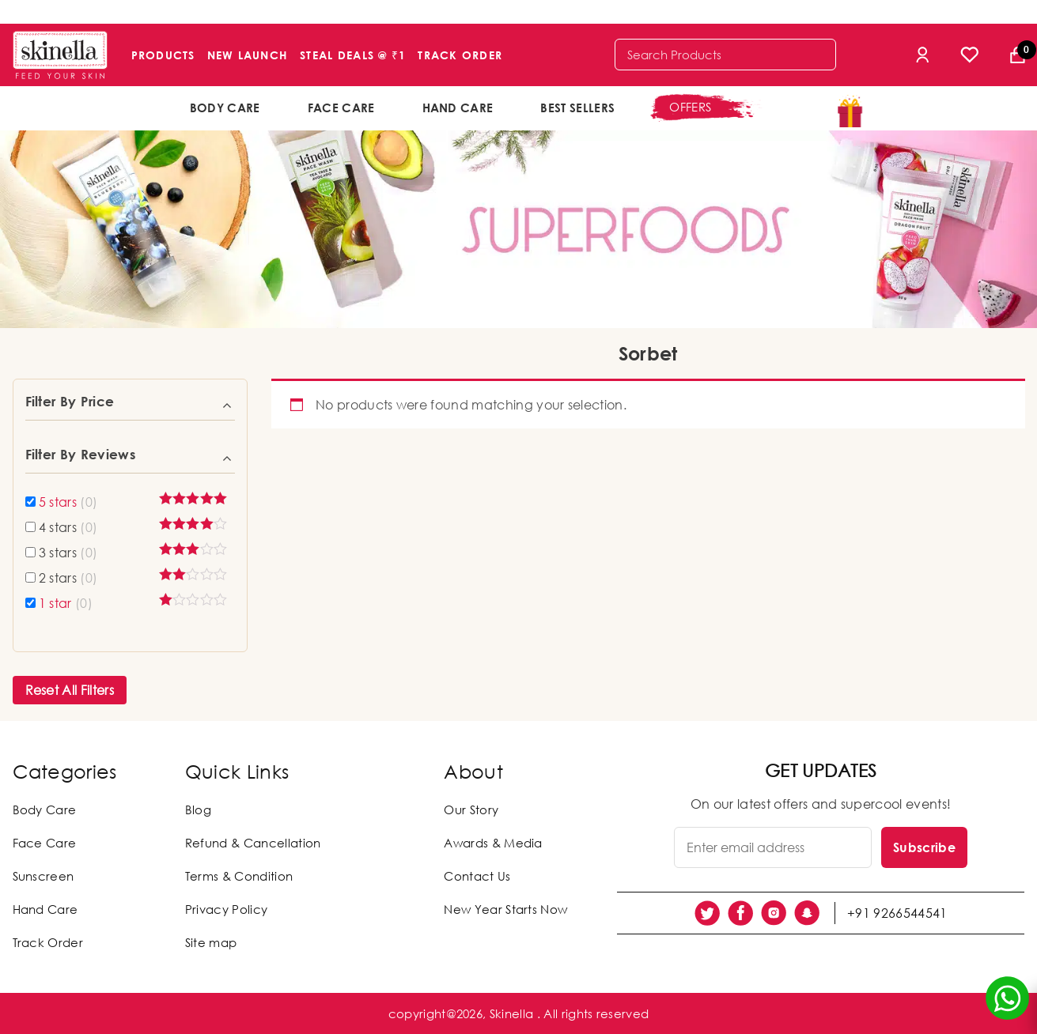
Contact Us (477, 876)
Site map (211, 942)
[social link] (707, 913)
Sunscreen (43, 876)
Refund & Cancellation (253, 843)
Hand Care (458, 107)
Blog (198, 809)
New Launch (248, 55)
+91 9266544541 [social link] (897, 913)
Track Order (460, 55)
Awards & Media (493, 843)
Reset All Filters (69, 690)
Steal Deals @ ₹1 (353, 55)
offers (690, 107)
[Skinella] (60, 55)
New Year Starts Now (505, 909)
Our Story (471, 809)
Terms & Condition (239, 876)
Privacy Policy (226, 909)
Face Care (341, 107)
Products (163, 55)
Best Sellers (577, 107)
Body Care (225, 107)
